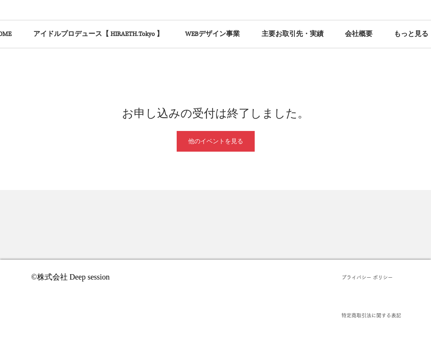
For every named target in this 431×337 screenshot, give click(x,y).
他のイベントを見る (215, 141)
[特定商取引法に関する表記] (371, 315)
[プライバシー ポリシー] (371, 277)
